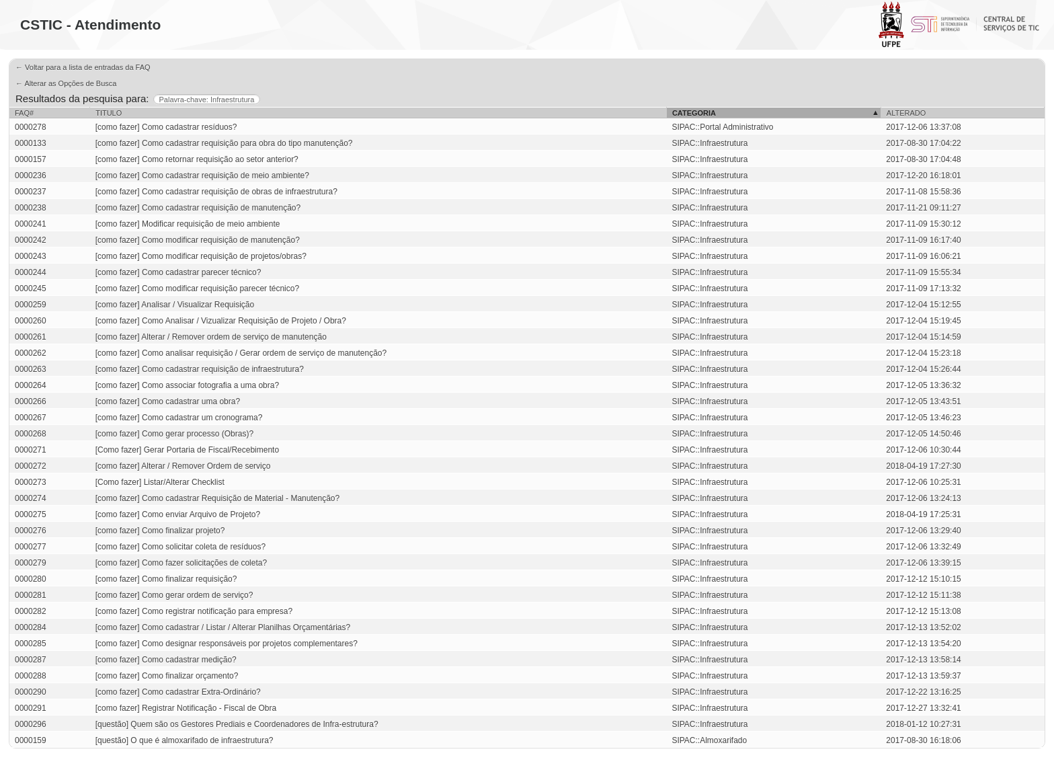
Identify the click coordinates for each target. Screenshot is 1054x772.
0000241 (30, 224)
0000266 (30, 401)
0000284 (30, 627)
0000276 (30, 530)
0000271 (30, 450)
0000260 (30, 320)
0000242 (30, 240)
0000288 (30, 676)
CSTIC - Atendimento (90, 24)
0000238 (30, 208)
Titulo (108, 113)
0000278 (30, 127)
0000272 (30, 466)
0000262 (30, 353)
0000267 (30, 417)
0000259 (30, 304)
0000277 (30, 546)
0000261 (30, 337)
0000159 (30, 740)
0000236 (30, 175)
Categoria (694, 113)
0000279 (30, 563)
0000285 (30, 643)
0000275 (30, 514)
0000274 (30, 498)
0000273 (30, 482)
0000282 (30, 611)
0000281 (30, 595)
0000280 (30, 579)
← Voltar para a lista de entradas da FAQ (83, 67)
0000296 (30, 724)
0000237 (30, 191)
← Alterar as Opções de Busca (65, 83)
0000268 (30, 433)
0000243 (30, 256)
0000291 (30, 708)
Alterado (906, 113)
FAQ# (24, 113)
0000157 (30, 159)
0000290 (30, 692)
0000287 (30, 659)
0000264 (30, 385)
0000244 (30, 272)
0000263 (30, 369)
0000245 (30, 288)
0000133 (30, 143)
